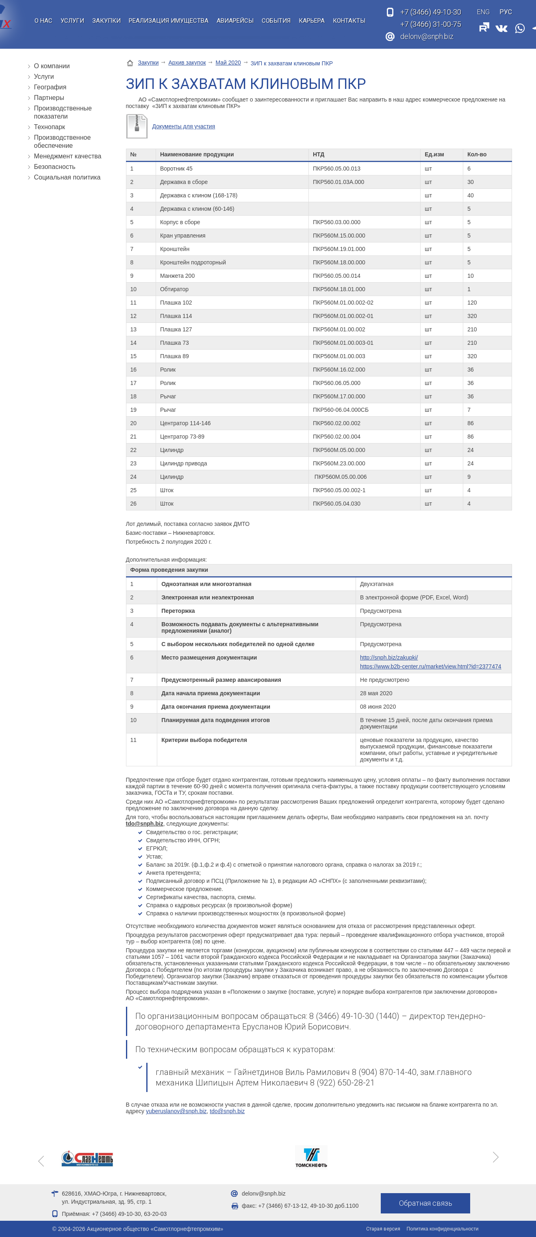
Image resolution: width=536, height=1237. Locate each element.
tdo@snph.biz (227, 1111)
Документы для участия (183, 126)
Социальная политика (67, 177)
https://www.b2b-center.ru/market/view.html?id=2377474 (430, 666)
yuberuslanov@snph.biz (176, 1111)
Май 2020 (228, 62)
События (276, 20)
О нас (43, 20)
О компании (52, 66)
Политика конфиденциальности (443, 1229)
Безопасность (55, 166)
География (50, 87)
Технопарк (49, 126)
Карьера (312, 20)
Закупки (106, 20)
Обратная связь (425, 1203)
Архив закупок (187, 62)
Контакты (349, 20)
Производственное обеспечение (62, 141)
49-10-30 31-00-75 (430, 18)
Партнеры (49, 97)
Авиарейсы (235, 20)
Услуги (72, 20)
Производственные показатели (63, 112)
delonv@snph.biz (427, 36)
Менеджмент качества (68, 156)
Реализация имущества (168, 20)
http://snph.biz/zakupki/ (389, 657)
